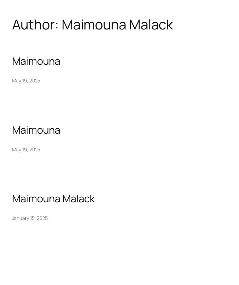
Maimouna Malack (53, 198)
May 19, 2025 (26, 80)
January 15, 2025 (30, 218)
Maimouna (36, 61)
